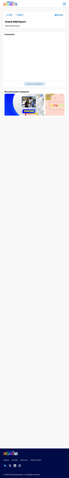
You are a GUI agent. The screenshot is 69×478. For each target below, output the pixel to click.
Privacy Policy (36, 460)
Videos (6, 460)
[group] (24, 106)
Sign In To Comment (34, 84)
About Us (24, 460)
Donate (15, 460)
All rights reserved (33, 475)
